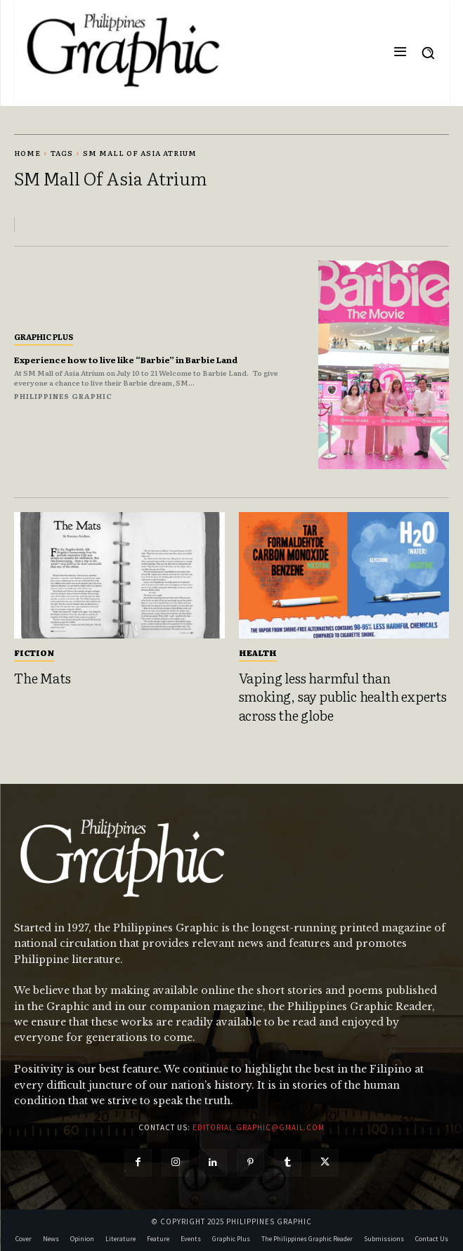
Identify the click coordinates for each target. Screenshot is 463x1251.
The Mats (42, 678)
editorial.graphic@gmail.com (259, 1127)
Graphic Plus (43, 336)
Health (258, 652)
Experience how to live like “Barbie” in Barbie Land (125, 359)
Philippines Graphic (63, 396)
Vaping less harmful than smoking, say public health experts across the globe (343, 696)
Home (27, 153)
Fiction (34, 652)
